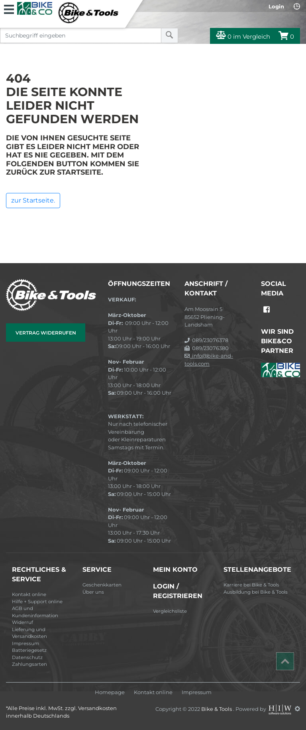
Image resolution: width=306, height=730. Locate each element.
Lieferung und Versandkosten (29, 633)
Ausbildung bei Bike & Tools (256, 592)
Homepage (110, 692)
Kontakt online (29, 594)
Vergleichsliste (170, 611)
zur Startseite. (33, 200)
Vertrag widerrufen (46, 333)
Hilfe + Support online (37, 601)
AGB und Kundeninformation (35, 612)
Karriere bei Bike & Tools (251, 585)
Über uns (93, 592)
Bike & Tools (217, 708)
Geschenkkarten (102, 585)
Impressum (25, 643)
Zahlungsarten (29, 664)
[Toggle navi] (9, 8)
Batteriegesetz (29, 650)
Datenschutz (27, 657)
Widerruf (22, 622)
